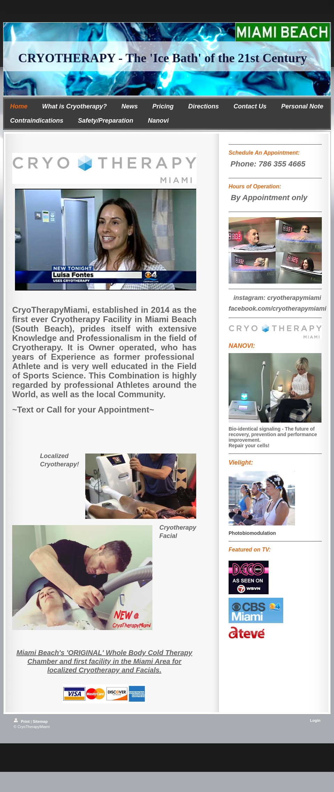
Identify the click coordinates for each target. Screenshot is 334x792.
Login (315, 720)
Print (22, 721)
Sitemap (40, 721)
